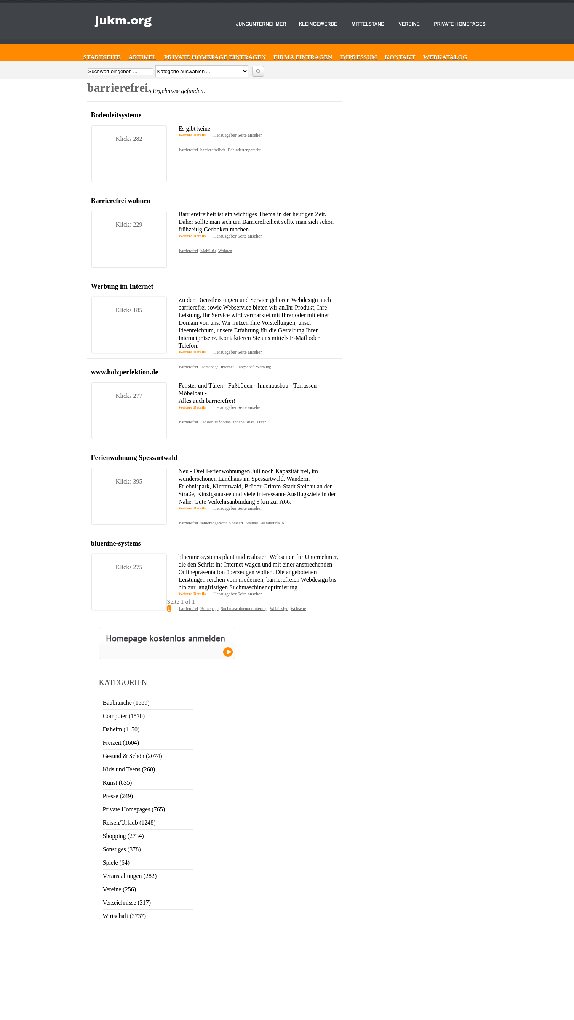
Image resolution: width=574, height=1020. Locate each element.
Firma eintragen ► (271, 946)
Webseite (298, 608)
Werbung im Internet (122, 286)
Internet (227, 366)
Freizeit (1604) (121, 742)
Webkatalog (445, 57)
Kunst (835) (117, 782)
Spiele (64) (116, 862)
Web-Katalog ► (268, 973)
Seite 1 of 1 (181, 602)
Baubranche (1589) (126, 702)
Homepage (209, 366)
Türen (262, 422)
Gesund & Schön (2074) (132, 756)
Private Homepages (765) (134, 809)
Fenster (206, 422)
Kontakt (400, 57)
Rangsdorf (245, 366)
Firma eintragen (302, 57)
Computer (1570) (124, 716)
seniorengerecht (213, 522)
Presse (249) (118, 796)
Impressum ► (267, 966)
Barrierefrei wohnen (121, 200)
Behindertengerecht (244, 149)
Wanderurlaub (272, 522)
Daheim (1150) (121, 729)
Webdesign (279, 608)
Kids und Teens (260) (129, 769)
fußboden (223, 422)
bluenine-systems (116, 543)
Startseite (102, 57)
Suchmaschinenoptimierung (244, 608)
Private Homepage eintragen (215, 57)
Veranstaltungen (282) (130, 876)
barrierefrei (188, 149)
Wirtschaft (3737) (124, 916)
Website (460, 956)
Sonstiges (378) (122, 849)
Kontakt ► (264, 960)
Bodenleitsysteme (116, 115)
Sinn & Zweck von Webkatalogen (521, 948)
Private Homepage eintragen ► (281, 953)
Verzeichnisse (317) (127, 902)
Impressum (358, 57)
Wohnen (225, 250)
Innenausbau (243, 422)
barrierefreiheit (212, 149)
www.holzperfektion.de (124, 372)
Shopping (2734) (123, 836)
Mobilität (208, 250)
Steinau (251, 522)
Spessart (236, 522)
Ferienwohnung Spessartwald (134, 457)
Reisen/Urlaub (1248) (129, 822)
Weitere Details (192, 134)
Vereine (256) (119, 889)
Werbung (263, 366)
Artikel (142, 57)
